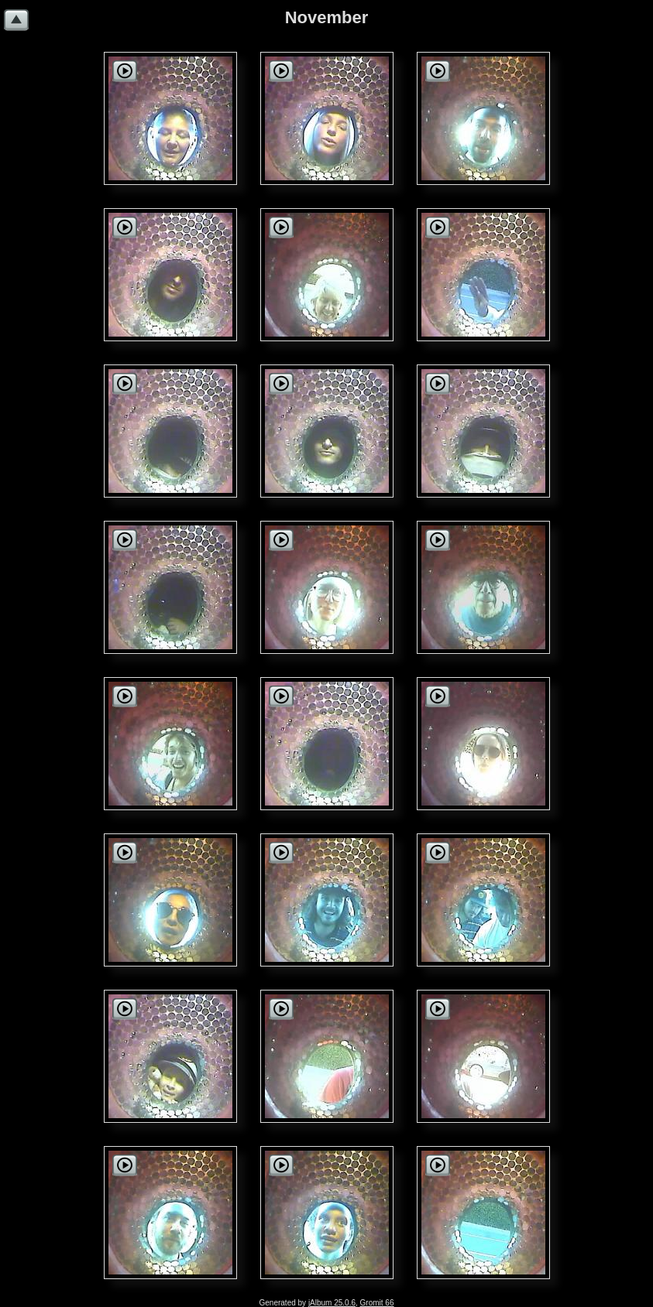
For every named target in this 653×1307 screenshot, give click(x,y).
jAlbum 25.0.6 (332, 1302)
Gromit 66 (377, 1302)
